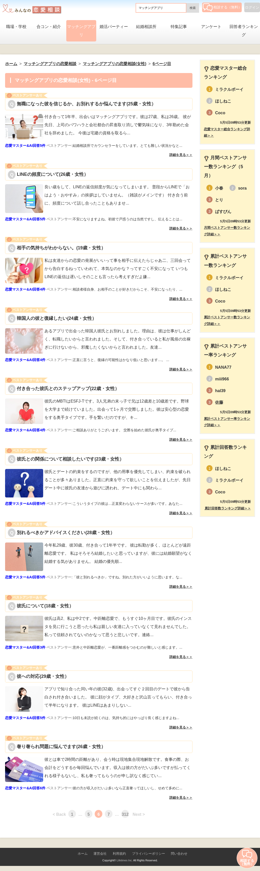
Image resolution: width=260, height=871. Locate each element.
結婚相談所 (146, 26)
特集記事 (179, 26)
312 (125, 814)
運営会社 (100, 853)
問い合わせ (179, 853)
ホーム (83, 853)
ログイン (252, 7)
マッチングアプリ (81, 30)
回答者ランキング (244, 30)
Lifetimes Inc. (125, 860)
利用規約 (119, 853)
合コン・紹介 (49, 26)
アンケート (211, 26)
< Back (59, 814)
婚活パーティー (114, 26)
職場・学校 (16, 26)
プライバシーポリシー (148, 853)
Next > (139, 814)
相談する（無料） (222, 7)
